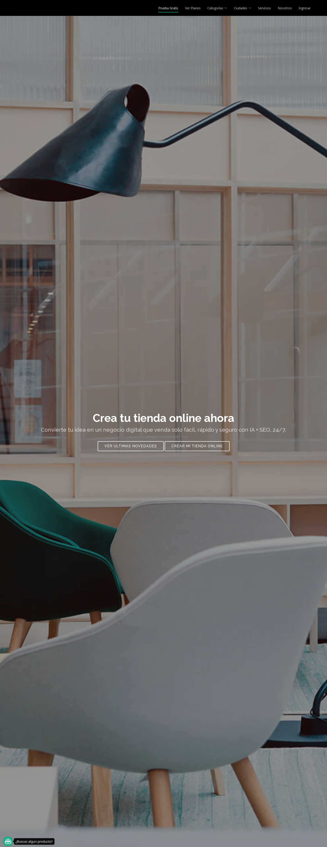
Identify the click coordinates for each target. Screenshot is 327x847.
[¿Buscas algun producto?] (7, 841)
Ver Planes (193, 8)
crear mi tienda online (197, 448)
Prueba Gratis (168, 8)
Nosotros (285, 8)
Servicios (264, 8)
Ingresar (305, 8)
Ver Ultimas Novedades (130, 448)
